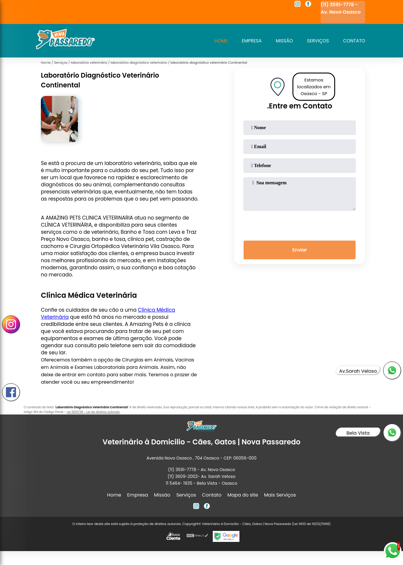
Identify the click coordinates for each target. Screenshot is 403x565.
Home (218, 40)
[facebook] (308, 5)
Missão (282, 40)
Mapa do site (242, 495)
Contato (353, 40)
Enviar (299, 250)
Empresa (249, 40)
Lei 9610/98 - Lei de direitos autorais (93, 412)
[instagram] (297, 5)
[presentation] (300, 224)
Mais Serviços (280, 495)
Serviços (317, 40)
